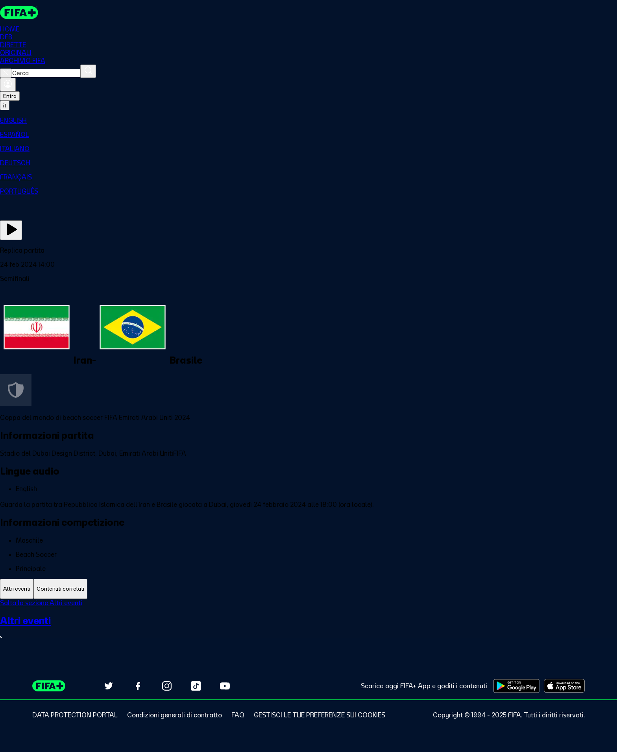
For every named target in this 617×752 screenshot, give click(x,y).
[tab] (16, 589)
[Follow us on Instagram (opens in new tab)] (166, 686)
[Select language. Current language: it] (4, 105)
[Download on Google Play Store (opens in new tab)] (516, 686)
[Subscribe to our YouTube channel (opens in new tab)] (225, 686)
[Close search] (5, 73)
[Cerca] (88, 71)
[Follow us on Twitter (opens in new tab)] (108, 686)
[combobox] (45, 73)
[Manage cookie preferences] (319, 715)
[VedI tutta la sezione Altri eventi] (308, 629)
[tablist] (308, 589)
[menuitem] (308, 120)
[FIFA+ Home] (19, 12)
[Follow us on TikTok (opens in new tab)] (196, 686)
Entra (10, 96)
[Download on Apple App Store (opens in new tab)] (564, 686)
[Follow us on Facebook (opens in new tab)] (137, 686)
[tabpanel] (308, 625)
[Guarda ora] (11, 230)
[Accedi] (8, 84)
